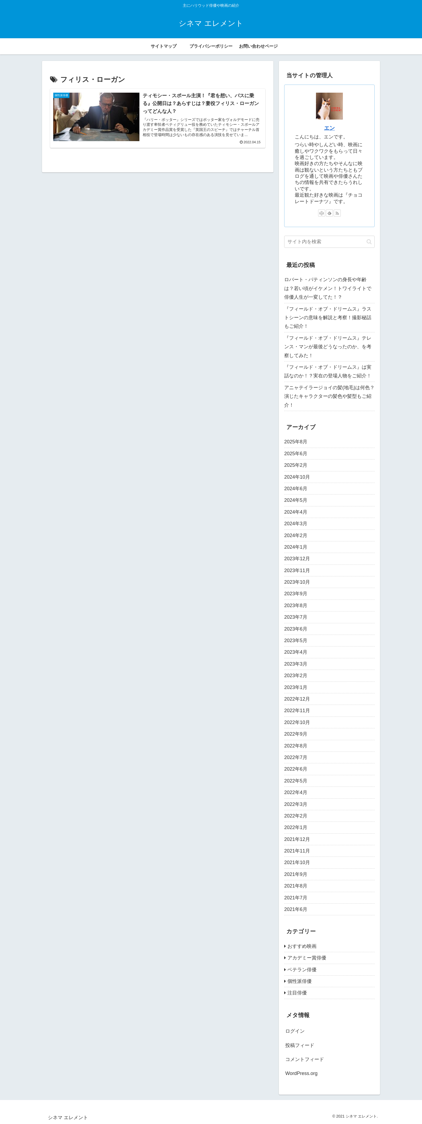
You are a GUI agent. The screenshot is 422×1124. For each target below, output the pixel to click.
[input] (329, 242)
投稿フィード (299, 1045)
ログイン (295, 1031)
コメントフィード (304, 1059)
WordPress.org (301, 1073)
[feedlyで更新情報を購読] (329, 213)
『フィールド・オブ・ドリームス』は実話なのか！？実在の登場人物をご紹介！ (327, 371)
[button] (369, 242)
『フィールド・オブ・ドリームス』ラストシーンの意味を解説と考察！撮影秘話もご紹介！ (327, 317)
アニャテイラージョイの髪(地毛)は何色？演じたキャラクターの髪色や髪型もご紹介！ (329, 396)
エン (329, 128)
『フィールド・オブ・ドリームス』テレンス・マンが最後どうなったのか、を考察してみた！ (327, 346)
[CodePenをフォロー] (321, 213)
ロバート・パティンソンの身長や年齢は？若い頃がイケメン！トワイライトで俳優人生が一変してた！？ (327, 288)
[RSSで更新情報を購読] (337, 213)
